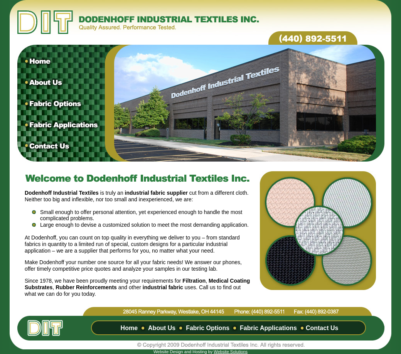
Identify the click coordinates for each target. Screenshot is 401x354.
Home (129, 328)
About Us (161, 328)
